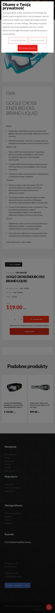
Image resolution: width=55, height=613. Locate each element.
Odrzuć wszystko (37, 40)
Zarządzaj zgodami (18, 40)
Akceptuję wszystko (27, 48)
